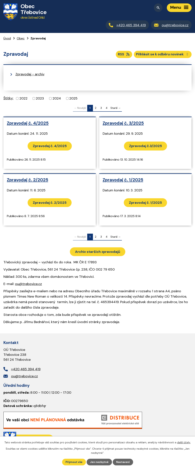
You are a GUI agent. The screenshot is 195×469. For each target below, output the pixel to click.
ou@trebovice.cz (28, 284)
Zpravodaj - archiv (29, 74)
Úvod (7, 38)
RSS (124, 54)
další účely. (184, 442)
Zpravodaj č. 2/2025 (27, 180)
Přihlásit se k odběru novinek (163, 54)
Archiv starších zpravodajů (97, 251)
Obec (21, 38)
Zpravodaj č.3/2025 (145, 146)
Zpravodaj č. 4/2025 (28, 123)
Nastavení (123, 462)
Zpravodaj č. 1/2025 (123, 180)
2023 (40, 98)
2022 (23, 98)
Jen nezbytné (99, 462)
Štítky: (8, 98)
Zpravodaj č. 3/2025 (123, 123)
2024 (57, 98)
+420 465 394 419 (26, 369)
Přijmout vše (74, 462)
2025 (73, 98)
